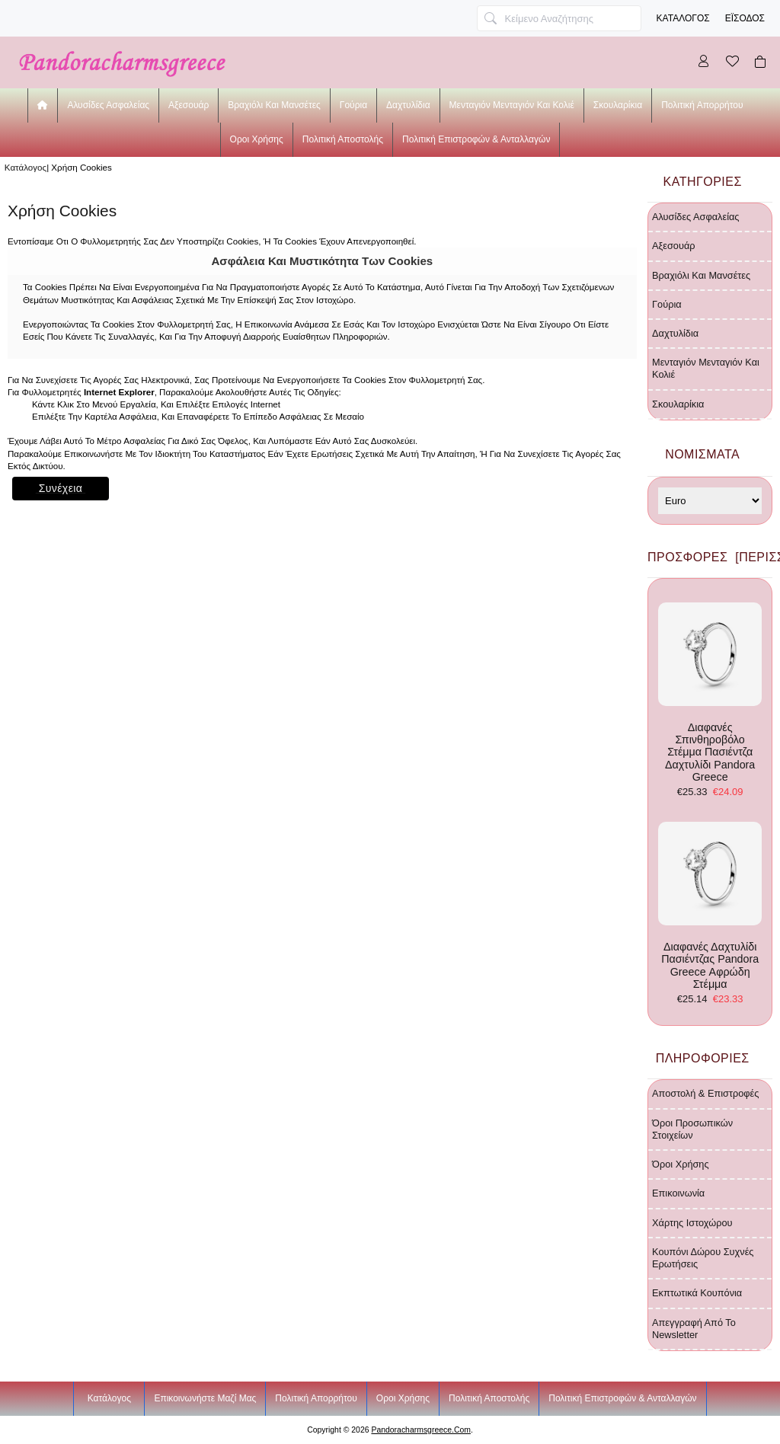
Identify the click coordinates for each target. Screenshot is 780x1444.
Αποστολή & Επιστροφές (705, 1093)
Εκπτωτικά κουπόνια (697, 1293)
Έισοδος (745, 18)
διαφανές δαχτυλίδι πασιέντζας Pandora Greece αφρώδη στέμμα (710, 906)
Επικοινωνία (678, 1193)
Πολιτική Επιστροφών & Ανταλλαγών (476, 139)
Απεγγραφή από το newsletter (694, 1328)
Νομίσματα (702, 454)
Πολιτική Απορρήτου (702, 105)
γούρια (353, 105)
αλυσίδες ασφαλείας (108, 105)
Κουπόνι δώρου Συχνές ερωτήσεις (702, 1258)
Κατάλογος (683, 18)
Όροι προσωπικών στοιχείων (692, 1129)
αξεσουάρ (188, 105)
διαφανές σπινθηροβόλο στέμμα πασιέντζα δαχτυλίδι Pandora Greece (710, 692)
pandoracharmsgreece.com (421, 1430)
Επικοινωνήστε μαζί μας (205, 1398)
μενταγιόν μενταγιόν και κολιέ (511, 105)
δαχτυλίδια (408, 105)
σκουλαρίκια (617, 105)
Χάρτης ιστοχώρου (692, 1222)
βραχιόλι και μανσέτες (274, 105)
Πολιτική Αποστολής (342, 139)
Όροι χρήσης (680, 1164)
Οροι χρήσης (256, 139)
